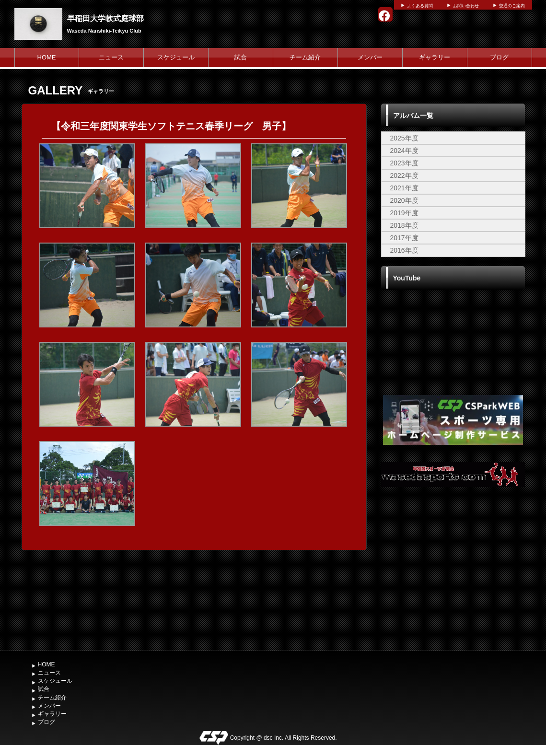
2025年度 (404, 138)
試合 (240, 57)
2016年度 (404, 250)
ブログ (499, 57)
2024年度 (404, 150)
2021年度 (404, 188)
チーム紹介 (305, 57)
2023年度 (404, 163)
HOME (46, 57)
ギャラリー (434, 57)
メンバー (370, 57)
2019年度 (404, 213)
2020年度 (404, 200)
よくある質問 (420, 5)
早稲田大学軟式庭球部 (105, 18)
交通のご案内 (512, 5)
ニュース (111, 57)
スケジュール (176, 57)
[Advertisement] (453, 574)
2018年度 (404, 225)
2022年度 (404, 175)
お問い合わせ (466, 5)
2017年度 (404, 238)
